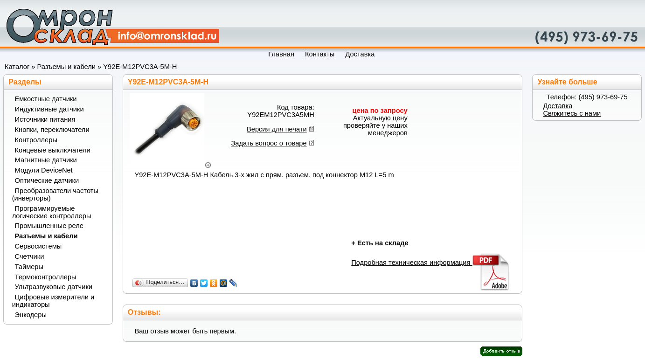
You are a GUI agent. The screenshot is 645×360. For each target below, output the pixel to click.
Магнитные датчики (46, 160)
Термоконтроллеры (45, 277)
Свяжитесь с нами (572, 113)
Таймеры (29, 266)
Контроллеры (36, 140)
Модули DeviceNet (44, 170)
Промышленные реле (49, 225)
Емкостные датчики (46, 99)
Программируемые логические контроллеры (51, 212)
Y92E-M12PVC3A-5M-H (140, 66)
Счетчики (29, 256)
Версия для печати (277, 129)
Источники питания (45, 119)
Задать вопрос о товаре (268, 143)
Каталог (17, 66)
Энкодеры (31, 314)
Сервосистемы (38, 246)
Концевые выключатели (52, 150)
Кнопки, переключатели (52, 129)
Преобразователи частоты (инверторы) (55, 194)
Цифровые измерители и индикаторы (53, 300)
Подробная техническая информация (430, 262)
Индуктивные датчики (49, 109)
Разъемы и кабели (66, 66)
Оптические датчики (47, 180)
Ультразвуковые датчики (54, 287)
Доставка (557, 106)
